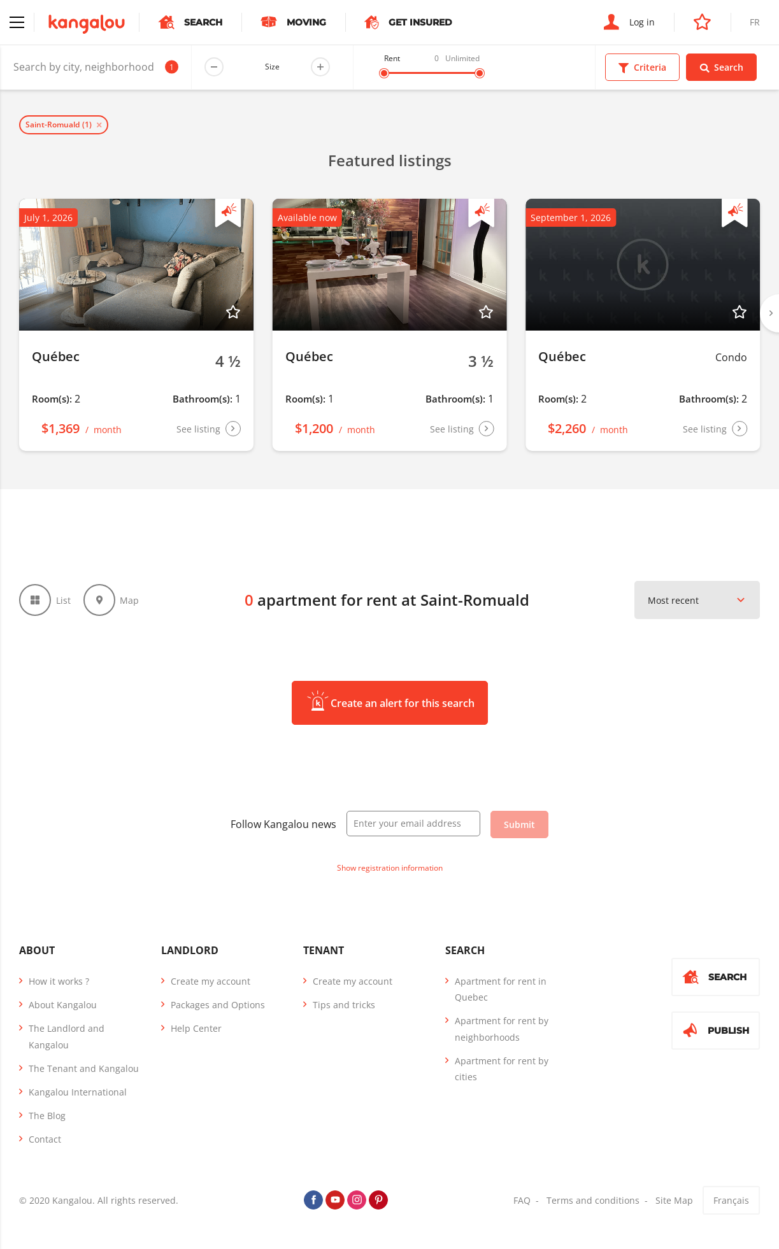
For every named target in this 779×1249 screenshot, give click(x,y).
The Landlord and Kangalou (66, 1036)
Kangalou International (78, 1092)
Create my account (210, 981)
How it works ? (59, 981)
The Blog (47, 1116)
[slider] (384, 73)
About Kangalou (63, 1005)
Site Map (674, 1200)
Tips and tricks (344, 1005)
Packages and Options (218, 1005)
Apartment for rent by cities (501, 1069)
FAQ (522, 1200)
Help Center (196, 1028)
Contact (45, 1139)
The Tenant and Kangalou (84, 1068)
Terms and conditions (593, 1200)
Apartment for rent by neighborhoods (501, 1029)
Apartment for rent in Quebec (501, 989)
